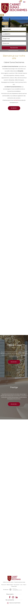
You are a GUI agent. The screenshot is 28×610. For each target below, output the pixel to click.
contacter (16, 100)
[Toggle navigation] (2, 15)
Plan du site (3, 584)
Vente (5, 23)
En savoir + (14, 108)
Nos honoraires (16, 584)
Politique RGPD (14, 586)
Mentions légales (10, 584)
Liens (21, 584)
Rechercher (14, 47)
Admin (24, 584)
